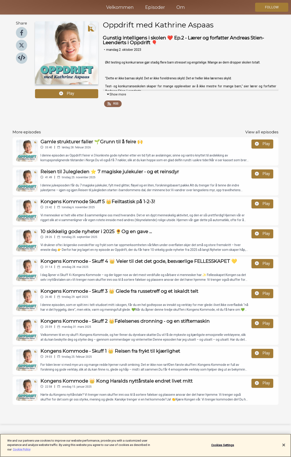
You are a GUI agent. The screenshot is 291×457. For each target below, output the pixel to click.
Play (66, 93)
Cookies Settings (222, 447)
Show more (116, 94)
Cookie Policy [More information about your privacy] (21, 452)
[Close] (284, 448)
